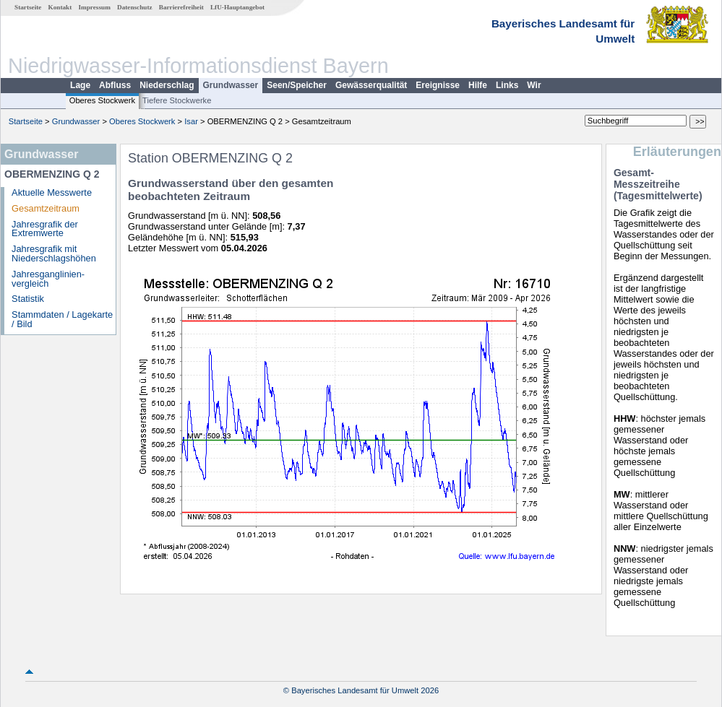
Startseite (27, 7)
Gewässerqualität (371, 85)
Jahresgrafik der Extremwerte (45, 229)
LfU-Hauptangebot (237, 7)
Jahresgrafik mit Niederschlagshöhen (54, 253)
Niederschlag (166, 85)
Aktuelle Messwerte (52, 192)
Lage (80, 85)
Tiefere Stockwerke (176, 100)
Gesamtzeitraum (45, 208)
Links (507, 85)
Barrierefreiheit (181, 7)
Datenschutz (134, 7)
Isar (191, 121)
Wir (534, 85)
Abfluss (115, 85)
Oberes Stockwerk (102, 100)
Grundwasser (231, 85)
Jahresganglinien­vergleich (48, 279)
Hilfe (477, 85)
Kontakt (60, 7)
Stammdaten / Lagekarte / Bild (62, 319)
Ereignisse (438, 85)
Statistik (28, 298)
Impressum (95, 7)
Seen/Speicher (297, 85)
